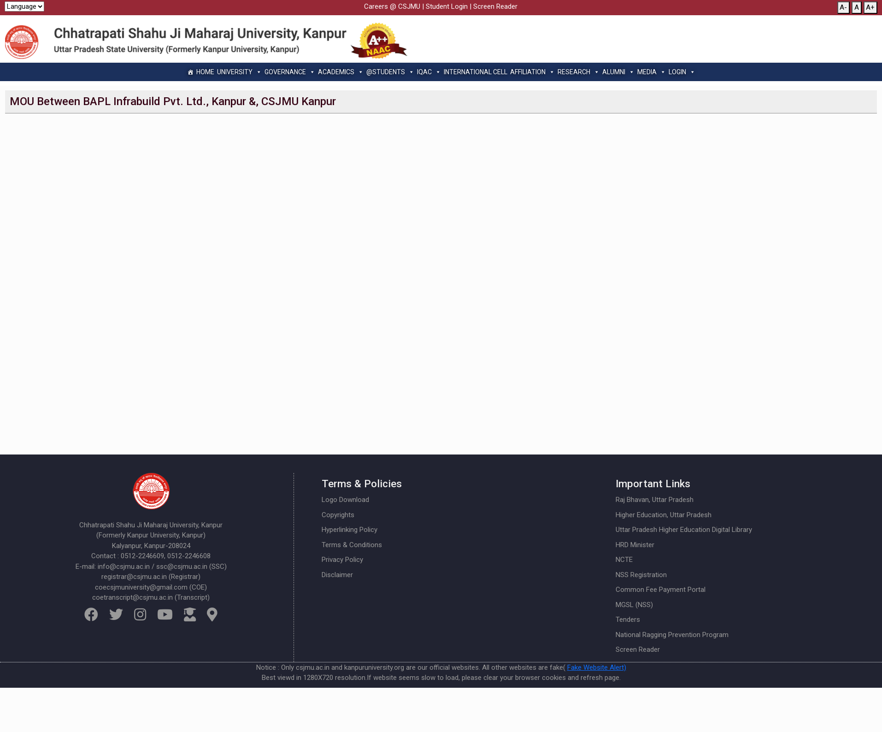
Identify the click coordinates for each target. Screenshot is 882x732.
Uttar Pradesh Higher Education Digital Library (684, 529)
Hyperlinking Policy (349, 529)
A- (843, 7)
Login (682, 72)
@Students (390, 72)
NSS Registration (641, 575)
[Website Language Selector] (24, 6)
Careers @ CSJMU (392, 6)
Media (651, 72)
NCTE (624, 559)
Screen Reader (495, 6)
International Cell (475, 72)
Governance (290, 72)
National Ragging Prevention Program (672, 635)
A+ (870, 7)
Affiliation (532, 72)
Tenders (628, 619)
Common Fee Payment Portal (661, 589)
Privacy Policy (342, 559)
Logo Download (345, 500)
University (239, 72)
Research (579, 72)
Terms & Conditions (352, 545)
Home (205, 72)
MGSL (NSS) (634, 605)
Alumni (618, 72)
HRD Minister (635, 545)
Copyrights (338, 515)
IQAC (429, 72)
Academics (341, 72)
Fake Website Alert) (596, 667)
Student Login (447, 6)
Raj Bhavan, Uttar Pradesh (655, 500)
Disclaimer (337, 575)
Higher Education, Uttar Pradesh (663, 515)
